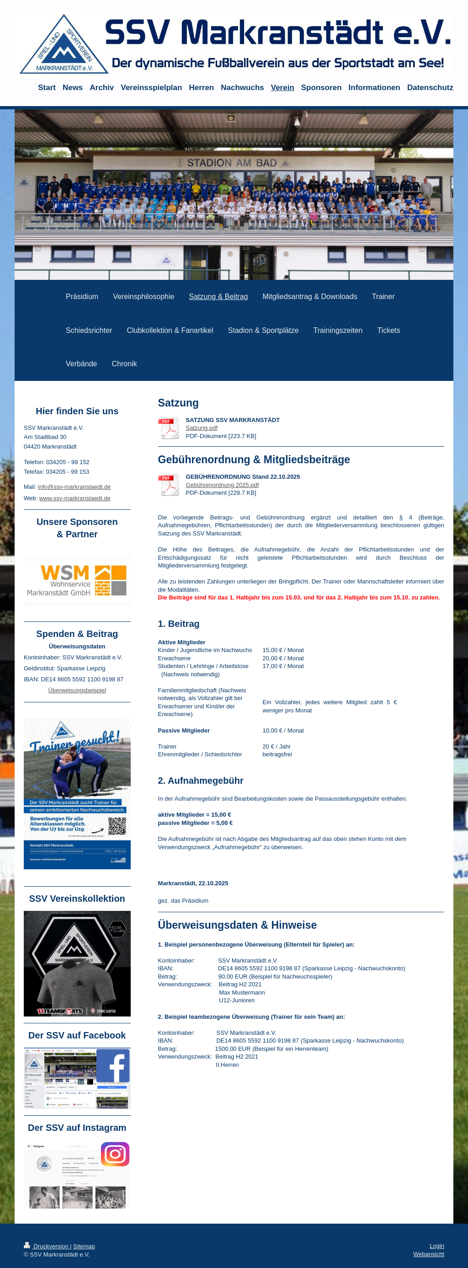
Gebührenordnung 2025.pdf (222, 485)
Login (437, 1245)
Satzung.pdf (202, 427)
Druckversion (47, 1246)
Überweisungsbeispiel (77, 690)
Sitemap (84, 1246)
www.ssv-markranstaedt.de (75, 498)
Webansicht (428, 1254)
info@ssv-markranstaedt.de (74, 486)
